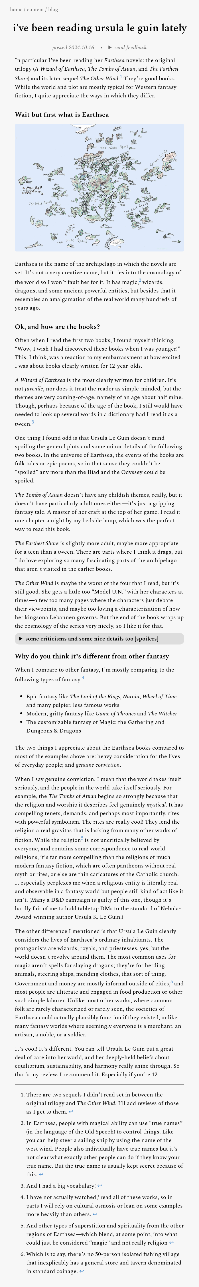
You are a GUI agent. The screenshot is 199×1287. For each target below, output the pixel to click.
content (35, 9)
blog (53, 9)
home (16, 9)
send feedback (131, 47)
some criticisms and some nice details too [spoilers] (91, 639)
